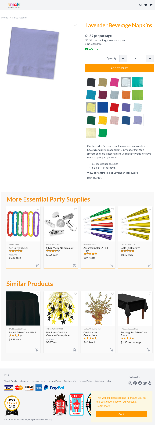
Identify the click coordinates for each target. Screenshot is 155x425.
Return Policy (54, 380)
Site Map (99, 380)
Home (4, 17)
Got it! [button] (122, 414)
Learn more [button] (103, 406)
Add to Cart (119, 68)
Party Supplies (20, 17)
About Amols (10, 380)
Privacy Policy (85, 380)
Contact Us (70, 380)
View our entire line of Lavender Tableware (112, 172)
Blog (109, 380)
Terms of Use (38, 380)
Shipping (24, 380)
